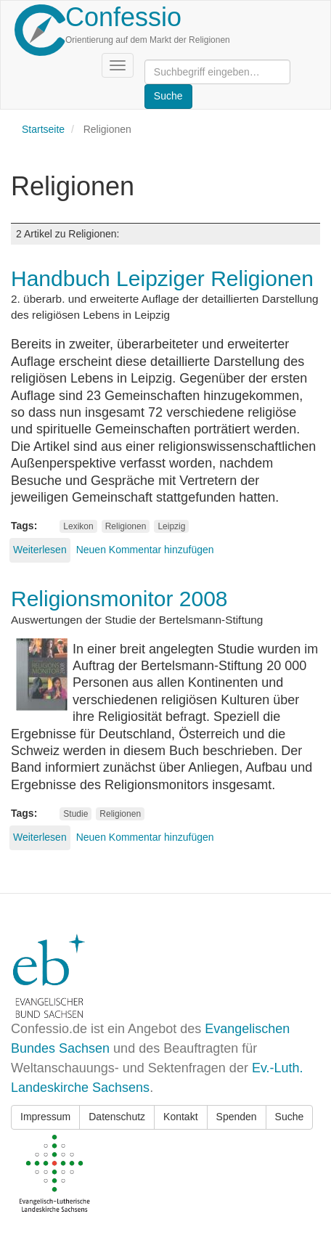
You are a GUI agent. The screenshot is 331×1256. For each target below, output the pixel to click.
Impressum (45, 1116)
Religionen (126, 526)
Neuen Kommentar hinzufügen (145, 549)
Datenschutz (117, 1116)
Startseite (43, 129)
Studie (75, 814)
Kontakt (180, 1116)
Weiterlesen (40, 549)
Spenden (236, 1116)
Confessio (123, 17)
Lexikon (78, 526)
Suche (289, 1116)
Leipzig (171, 526)
